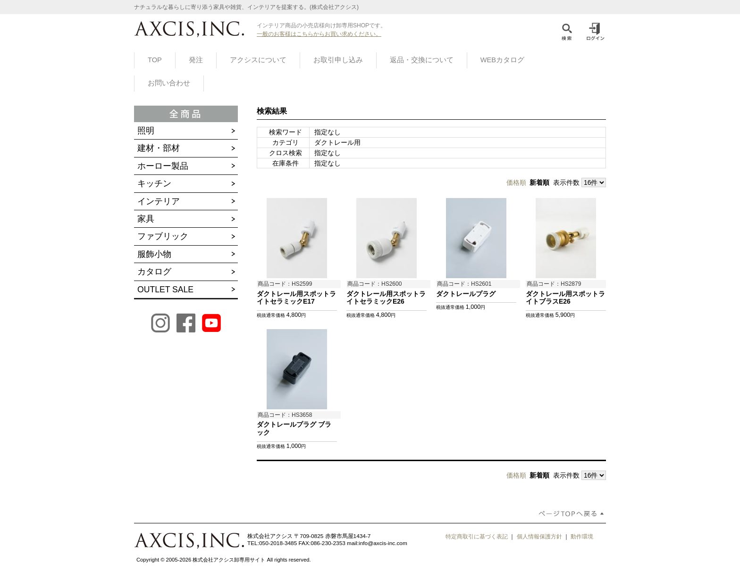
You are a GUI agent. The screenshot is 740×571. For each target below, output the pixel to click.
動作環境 (582, 536)
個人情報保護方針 (539, 536)
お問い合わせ (169, 83)
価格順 (516, 182)
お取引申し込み (338, 60)
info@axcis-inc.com (383, 543)
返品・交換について (422, 60)
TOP (155, 60)
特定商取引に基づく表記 (477, 536)
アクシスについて (258, 60)
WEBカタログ (502, 60)
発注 (196, 60)
